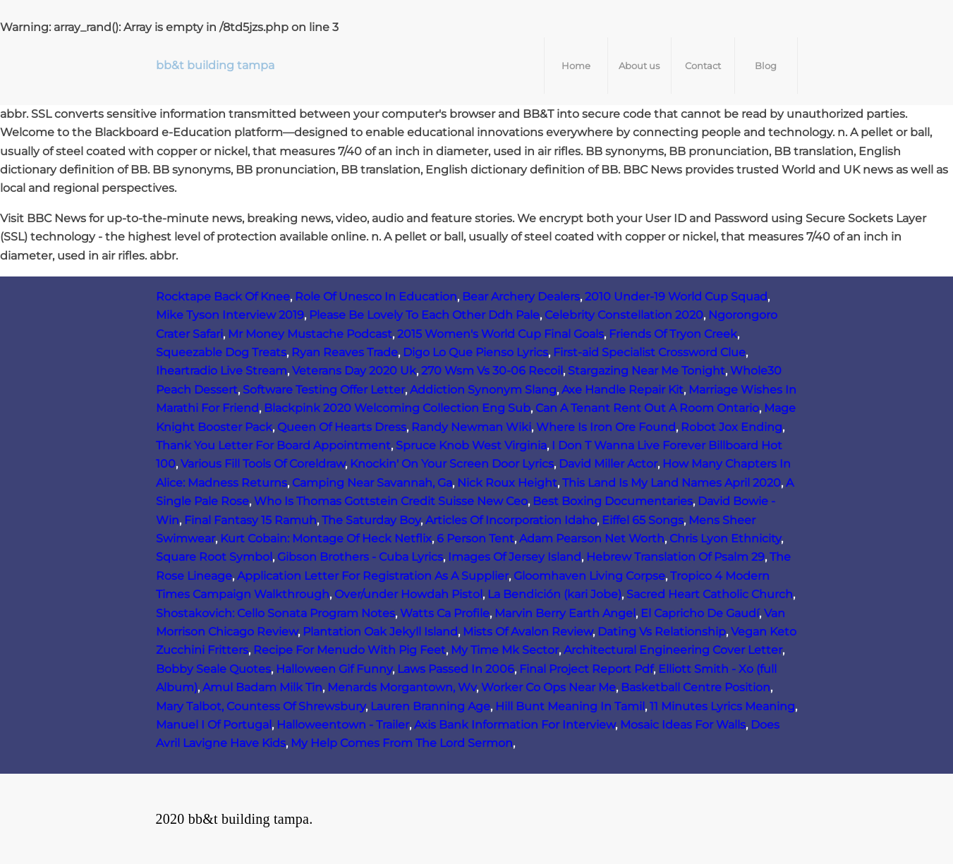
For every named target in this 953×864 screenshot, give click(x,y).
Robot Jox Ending (731, 427)
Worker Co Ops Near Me (548, 687)
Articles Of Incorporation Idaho (511, 520)
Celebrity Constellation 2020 (624, 315)
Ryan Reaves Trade (344, 352)
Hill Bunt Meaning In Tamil (570, 706)
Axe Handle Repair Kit (623, 389)
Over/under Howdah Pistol (408, 594)
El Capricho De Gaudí (700, 613)
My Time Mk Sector (505, 650)
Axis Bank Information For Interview (514, 724)
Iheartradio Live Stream (221, 370)
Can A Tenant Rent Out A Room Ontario (647, 408)
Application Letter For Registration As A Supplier (373, 576)
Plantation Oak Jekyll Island (380, 631)
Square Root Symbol (214, 557)
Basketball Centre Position (695, 687)
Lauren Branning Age (430, 706)
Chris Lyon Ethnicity (725, 538)
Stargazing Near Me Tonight (646, 370)
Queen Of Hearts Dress (341, 427)
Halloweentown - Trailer (343, 724)
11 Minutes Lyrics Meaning (722, 706)
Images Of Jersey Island (514, 557)
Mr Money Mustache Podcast (310, 334)
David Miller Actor (608, 463)
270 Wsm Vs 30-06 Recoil (492, 370)
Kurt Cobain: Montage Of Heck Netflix (326, 538)
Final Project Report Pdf (586, 669)
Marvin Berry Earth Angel (565, 613)
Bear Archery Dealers (521, 296)
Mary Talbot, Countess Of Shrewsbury (260, 706)
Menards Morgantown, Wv (401, 687)
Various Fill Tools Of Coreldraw (263, 463)
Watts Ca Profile (445, 613)
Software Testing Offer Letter (324, 389)
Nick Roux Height (507, 482)
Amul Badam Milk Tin (262, 687)
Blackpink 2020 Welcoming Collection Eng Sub (397, 408)
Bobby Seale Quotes (213, 669)
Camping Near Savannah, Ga (372, 482)
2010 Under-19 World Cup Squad (676, 296)
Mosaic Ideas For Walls (683, 724)
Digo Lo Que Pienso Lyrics (475, 352)
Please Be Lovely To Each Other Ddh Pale (424, 315)
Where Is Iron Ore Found (606, 427)
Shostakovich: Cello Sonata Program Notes (275, 613)
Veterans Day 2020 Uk (354, 370)
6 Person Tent (475, 538)
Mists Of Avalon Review (528, 631)
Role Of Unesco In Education (376, 296)
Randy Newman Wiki (471, 427)
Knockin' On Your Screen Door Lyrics (452, 463)
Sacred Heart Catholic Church (709, 594)
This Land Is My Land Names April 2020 (671, 482)
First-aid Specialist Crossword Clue (649, 352)
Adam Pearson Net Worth (591, 538)
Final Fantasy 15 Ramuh (250, 520)
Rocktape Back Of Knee (223, 296)
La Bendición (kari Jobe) (554, 594)
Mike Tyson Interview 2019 (230, 315)
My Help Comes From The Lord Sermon (402, 743)
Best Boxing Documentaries (613, 501)
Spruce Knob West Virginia (471, 445)
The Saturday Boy (371, 520)
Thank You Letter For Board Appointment (273, 445)
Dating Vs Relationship (661, 631)
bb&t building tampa (215, 65)
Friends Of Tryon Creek (673, 334)
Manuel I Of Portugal (214, 724)
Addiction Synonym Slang (483, 389)
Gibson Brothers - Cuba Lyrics (360, 557)
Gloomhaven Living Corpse (589, 576)
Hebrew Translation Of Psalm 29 (675, 557)
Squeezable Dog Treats (221, 352)
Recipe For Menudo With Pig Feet (349, 650)
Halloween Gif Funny (334, 669)
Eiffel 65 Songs (643, 520)
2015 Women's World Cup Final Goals (500, 334)
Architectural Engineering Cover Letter (673, 650)
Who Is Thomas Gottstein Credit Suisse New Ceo (391, 501)
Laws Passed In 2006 (455, 669)
